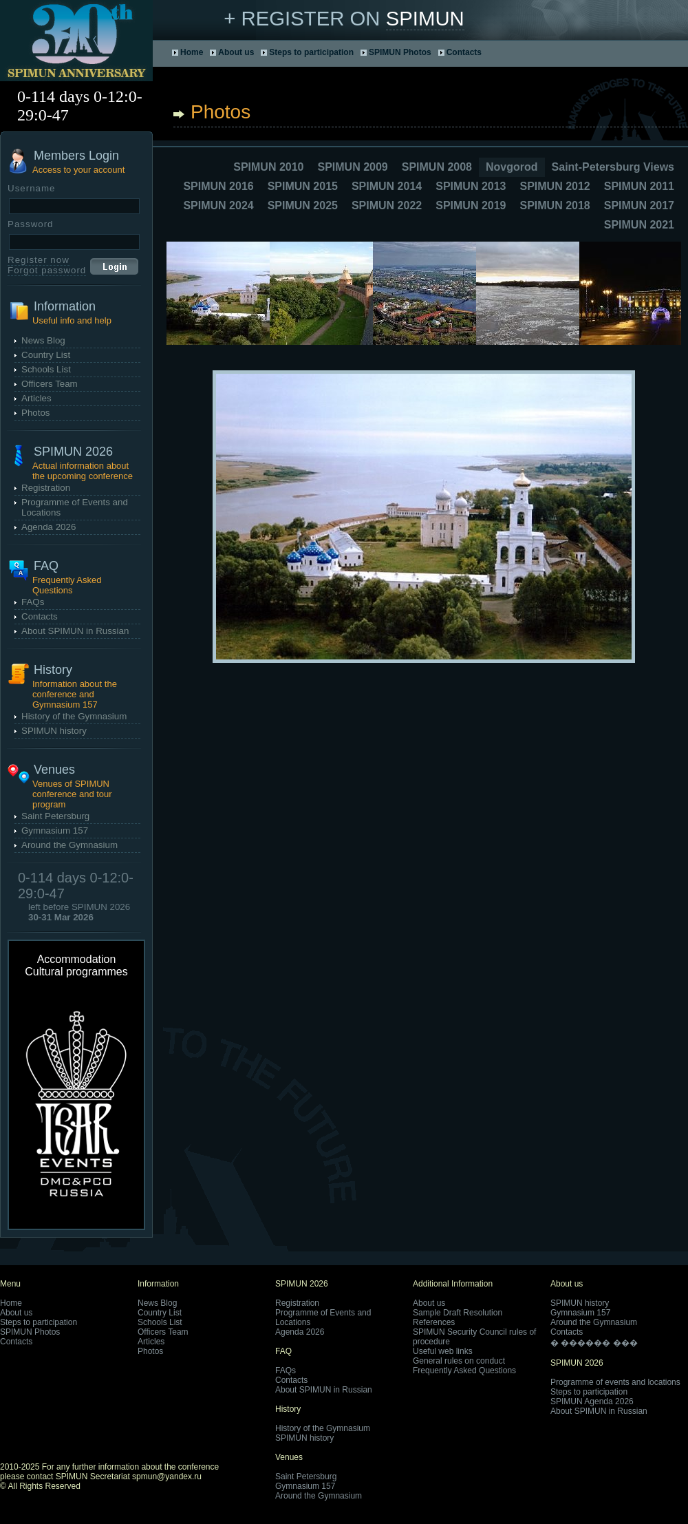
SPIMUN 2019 (471, 205)
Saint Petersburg (55, 816)
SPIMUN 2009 (352, 167)
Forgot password (47, 270)
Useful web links (443, 1351)
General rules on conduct (459, 1361)
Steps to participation (311, 52)
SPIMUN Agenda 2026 (592, 1401)
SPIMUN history (54, 731)
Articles (36, 398)
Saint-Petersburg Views (613, 167)
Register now (38, 260)
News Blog (43, 340)
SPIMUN (425, 18)
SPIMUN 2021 (639, 225)
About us (236, 52)
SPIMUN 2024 (218, 205)
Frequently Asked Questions (464, 1370)
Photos (35, 413)
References (434, 1322)
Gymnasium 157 (54, 830)
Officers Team (49, 384)
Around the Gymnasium (69, 845)
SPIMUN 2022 (387, 205)
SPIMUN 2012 (554, 186)
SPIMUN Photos (400, 52)
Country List (45, 355)
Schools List (46, 369)
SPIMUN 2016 (218, 186)
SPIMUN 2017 (639, 205)
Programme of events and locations (615, 1382)
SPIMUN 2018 (554, 205)
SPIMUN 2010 (268, 167)
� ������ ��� (594, 1343)
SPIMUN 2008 (437, 167)
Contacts (464, 52)
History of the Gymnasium (74, 716)
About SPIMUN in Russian (75, 631)
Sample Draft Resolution (457, 1312)
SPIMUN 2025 (303, 205)
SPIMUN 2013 (471, 186)
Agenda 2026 (48, 527)
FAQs (32, 602)
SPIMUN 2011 (639, 186)
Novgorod (512, 167)
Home (191, 52)
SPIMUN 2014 (387, 186)
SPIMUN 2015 (303, 186)
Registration (45, 488)
